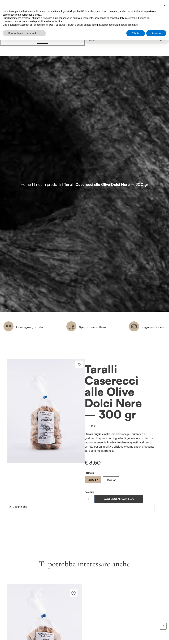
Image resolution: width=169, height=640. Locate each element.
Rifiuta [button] (136, 33)
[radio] (93, 479)
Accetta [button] (156, 33)
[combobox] (124, 40)
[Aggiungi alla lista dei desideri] (79, 364)
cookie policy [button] (34, 14)
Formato (89, 473)
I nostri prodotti (47, 184)
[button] (164, 5)
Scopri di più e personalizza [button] (24, 33)
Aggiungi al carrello (119, 498)
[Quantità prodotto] (90, 499)
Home (26, 184)
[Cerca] (161, 40)
